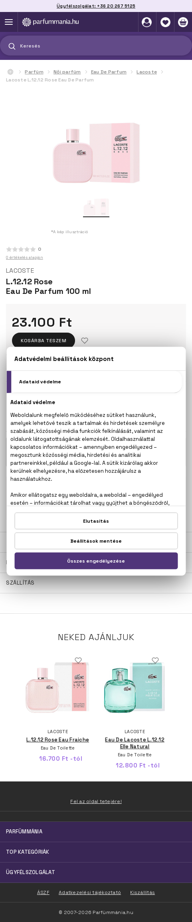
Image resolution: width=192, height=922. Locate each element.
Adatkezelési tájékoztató (90, 892)
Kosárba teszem (43, 340)
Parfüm (34, 72)
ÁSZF (43, 892)
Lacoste (147, 72)
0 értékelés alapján (24, 257)
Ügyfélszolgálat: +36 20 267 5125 (96, 6)
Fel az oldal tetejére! (96, 801)
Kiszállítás (142, 892)
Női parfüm (67, 72)
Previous (11, 688)
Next (181, 688)
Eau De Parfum (109, 72)
